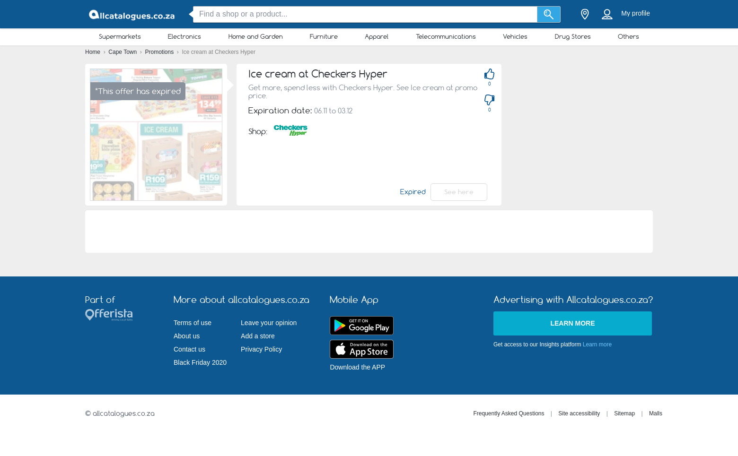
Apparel (376, 36)
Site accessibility (579, 413)
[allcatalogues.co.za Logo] (132, 14)
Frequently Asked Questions (508, 413)
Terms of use (192, 323)
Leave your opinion (269, 323)
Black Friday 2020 (200, 362)
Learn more (572, 323)
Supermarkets (120, 36)
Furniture (324, 36)
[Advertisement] (624, 130)
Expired (413, 192)
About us (187, 336)
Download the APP (357, 367)
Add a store (258, 336)
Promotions (160, 52)
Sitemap (624, 413)
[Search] (549, 14)
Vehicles (515, 36)
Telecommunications (446, 36)
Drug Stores (573, 36)
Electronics (184, 36)
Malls (655, 413)
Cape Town (123, 52)
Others (628, 36)
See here (459, 192)
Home (93, 52)
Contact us (189, 349)
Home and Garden (255, 36)
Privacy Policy (261, 349)
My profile (635, 13)
